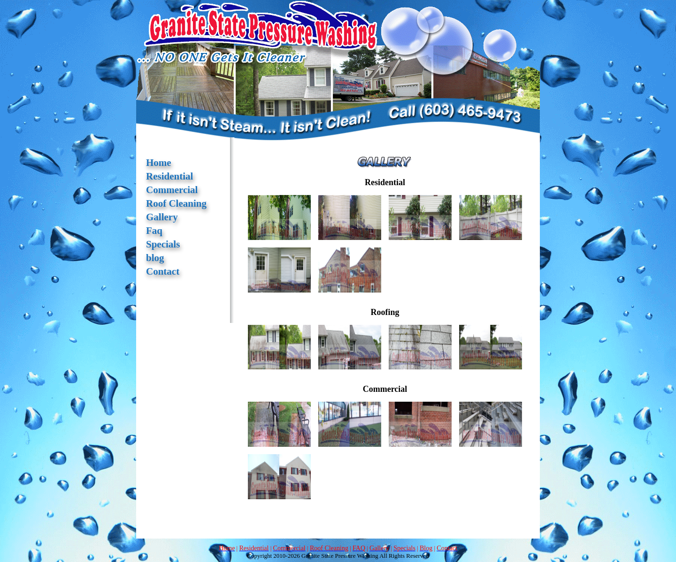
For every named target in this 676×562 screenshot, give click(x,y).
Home (158, 162)
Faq (154, 230)
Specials (163, 244)
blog (155, 257)
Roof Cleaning (176, 203)
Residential (169, 176)
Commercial (172, 189)
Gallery (162, 217)
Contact (162, 271)
